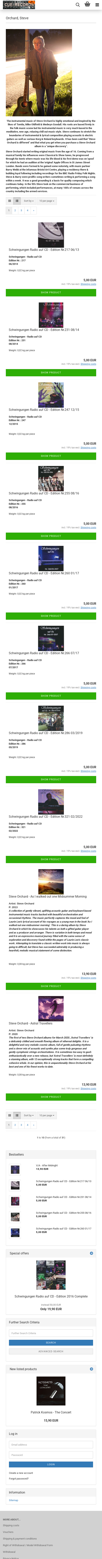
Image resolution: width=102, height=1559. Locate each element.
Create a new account (21, 1473)
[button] (9, 201)
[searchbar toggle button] (78, 5)
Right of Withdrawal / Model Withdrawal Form (28, 1545)
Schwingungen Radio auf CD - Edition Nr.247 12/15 (44, 410)
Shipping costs (11, 1525)
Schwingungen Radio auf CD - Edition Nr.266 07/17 (44, 653)
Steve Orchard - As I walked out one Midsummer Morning (48, 896)
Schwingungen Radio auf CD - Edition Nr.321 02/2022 (46, 816)
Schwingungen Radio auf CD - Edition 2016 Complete (51, 1296)
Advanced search (51, 1351)
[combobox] (28, 201)
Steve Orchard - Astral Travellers (30, 1023)
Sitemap (13, 1500)
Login (51, 1464)
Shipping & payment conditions (20, 1538)
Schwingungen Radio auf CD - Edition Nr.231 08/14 (44, 330)
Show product (51, 292)
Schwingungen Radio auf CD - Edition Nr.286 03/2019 (46, 733)
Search (51, 1342)
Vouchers (8, 1532)
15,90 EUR (51, 1420)
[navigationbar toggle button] (97, 5)
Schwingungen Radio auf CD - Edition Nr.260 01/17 (44, 573)
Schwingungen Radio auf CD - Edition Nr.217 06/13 (44, 250)
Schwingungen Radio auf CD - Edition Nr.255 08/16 (44, 493)
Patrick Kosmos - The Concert (51, 1412)
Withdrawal (9, 1551)
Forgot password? (19, 1478)
